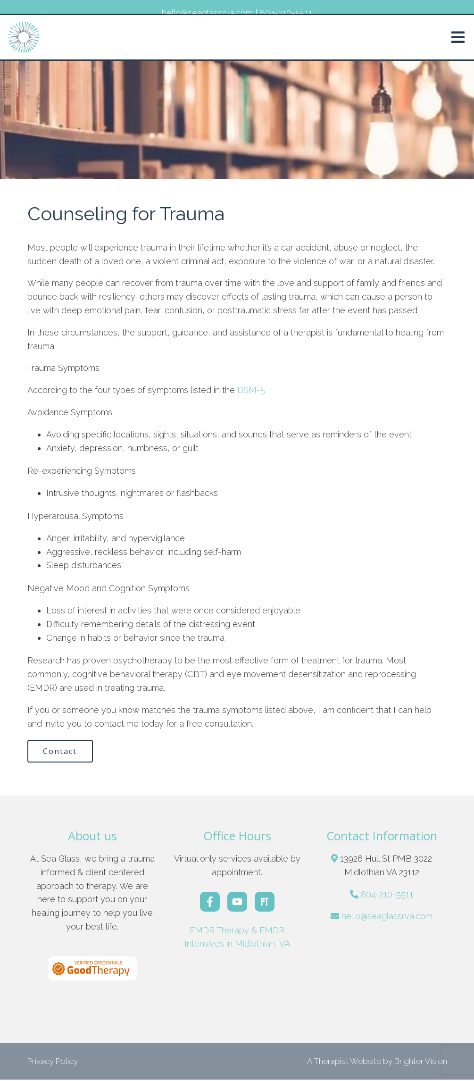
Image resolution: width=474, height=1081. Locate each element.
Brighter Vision (420, 1062)
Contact (62, 751)
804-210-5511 (387, 895)
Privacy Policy (52, 1062)
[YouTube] (237, 903)
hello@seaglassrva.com (386, 917)
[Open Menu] (458, 37)
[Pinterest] (264, 903)
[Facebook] (210, 903)
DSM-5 (250, 390)
